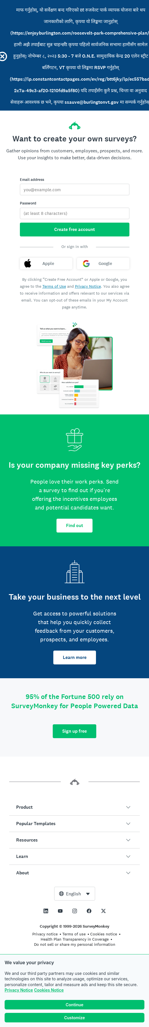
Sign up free (74, 731)
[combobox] (74, 894)
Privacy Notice (19, 991)
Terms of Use (54, 286)
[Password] (74, 213)
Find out (74, 525)
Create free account (74, 229)
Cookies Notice (49, 991)
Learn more (74, 657)
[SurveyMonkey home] (74, 124)
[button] (74, 807)
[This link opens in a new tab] (46, 911)
